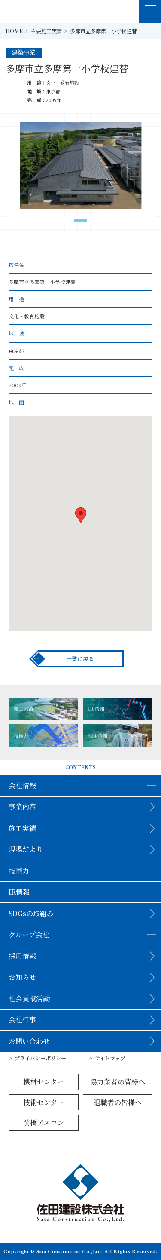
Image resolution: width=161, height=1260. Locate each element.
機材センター (43, 1082)
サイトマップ (110, 1058)
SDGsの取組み (31, 913)
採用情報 (22, 956)
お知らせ (22, 977)
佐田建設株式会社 (33, 11)
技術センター (43, 1102)
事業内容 (22, 807)
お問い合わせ (29, 1041)
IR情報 (19, 892)
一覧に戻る (80, 659)
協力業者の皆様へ (117, 1082)
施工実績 (22, 828)
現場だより (26, 849)
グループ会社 (29, 934)
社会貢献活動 (29, 999)
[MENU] (150, 11)
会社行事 (22, 1020)
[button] (80, 220)
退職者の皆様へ (118, 1102)
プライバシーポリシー (40, 1058)
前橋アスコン (43, 1122)
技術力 (19, 871)
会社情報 (22, 786)
